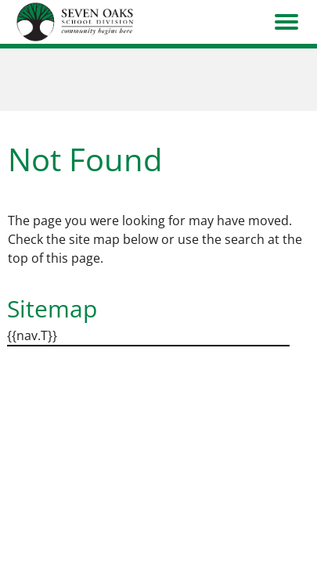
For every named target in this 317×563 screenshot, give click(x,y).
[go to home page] (75, 22)
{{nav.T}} (32, 335)
